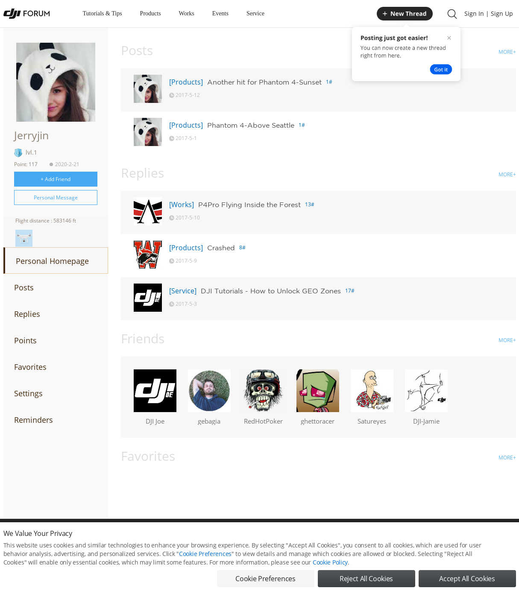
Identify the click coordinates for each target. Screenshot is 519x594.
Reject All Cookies (366, 584)
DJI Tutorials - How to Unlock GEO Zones (271, 291)
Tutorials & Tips (102, 13)
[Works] (181, 204)
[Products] (186, 82)
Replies (27, 314)
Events (220, 13)
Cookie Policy (330, 568)
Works (186, 13)
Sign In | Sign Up (488, 13)
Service (255, 13)
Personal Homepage (52, 261)
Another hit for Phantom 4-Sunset (264, 82)
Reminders (33, 420)
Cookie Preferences (205, 559)
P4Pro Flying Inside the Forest (249, 204)
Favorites (30, 367)
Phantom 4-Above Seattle (250, 125)
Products (150, 13)
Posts (24, 287)
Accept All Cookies (467, 584)
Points (25, 340)
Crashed (221, 248)
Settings (28, 393)
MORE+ (507, 52)
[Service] (182, 291)
